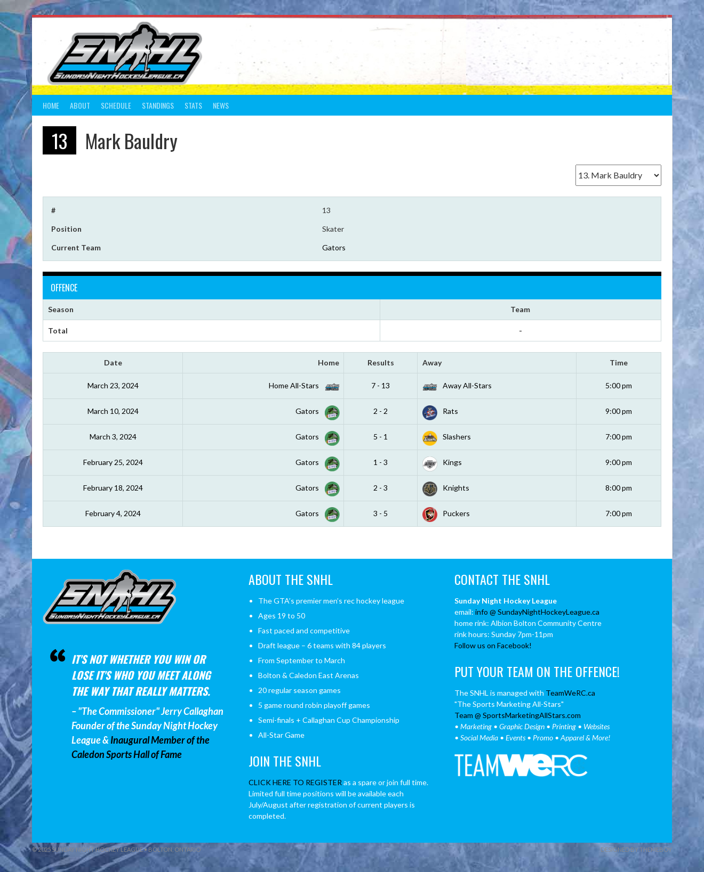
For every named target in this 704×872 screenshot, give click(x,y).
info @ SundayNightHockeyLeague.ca (537, 611)
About (80, 105)
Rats (440, 410)
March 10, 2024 (113, 410)
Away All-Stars (457, 385)
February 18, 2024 (113, 487)
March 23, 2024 (113, 385)
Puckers (446, 513)
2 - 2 (380, 410)
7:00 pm (618, 436)
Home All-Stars (302, 385)
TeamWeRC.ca (570, 692)
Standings (158, 105)
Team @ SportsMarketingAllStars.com (517, 715)
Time (619, 362)
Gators (334, 247)
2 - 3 (380, 487)
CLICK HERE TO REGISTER (295, 782)
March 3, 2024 (113, 436)
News (221, 105)
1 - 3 (380, 462)
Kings (442, 462)
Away (432, 362)
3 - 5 (380, 513)
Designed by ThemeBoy (636, 849)
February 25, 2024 (113, 462)
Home (51, 105)
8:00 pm (618, 487)
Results (380, 362)
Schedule (116, 105)
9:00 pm (618, 410)
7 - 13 (380, 385)
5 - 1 (380, 436)
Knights (445, 487)
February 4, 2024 (113, 513)
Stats (193, 105)
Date (113, 362)
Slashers (446, 436)
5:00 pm (618, 385)
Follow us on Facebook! (493, 645)
